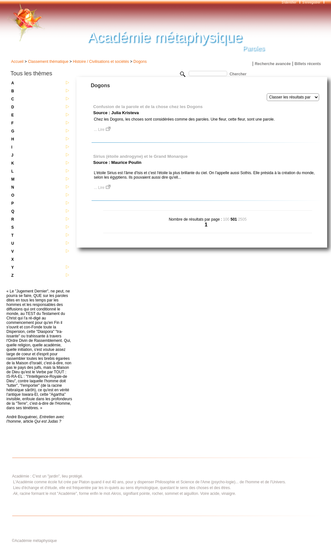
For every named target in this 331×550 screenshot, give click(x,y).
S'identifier (289, 2)
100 (226, 219)
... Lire (102, 129)
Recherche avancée (273, 64)
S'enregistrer (311, 2)
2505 (242, 219)
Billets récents (307, 64)
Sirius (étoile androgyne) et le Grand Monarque (140, 156)
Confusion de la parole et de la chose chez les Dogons (148, 106)
